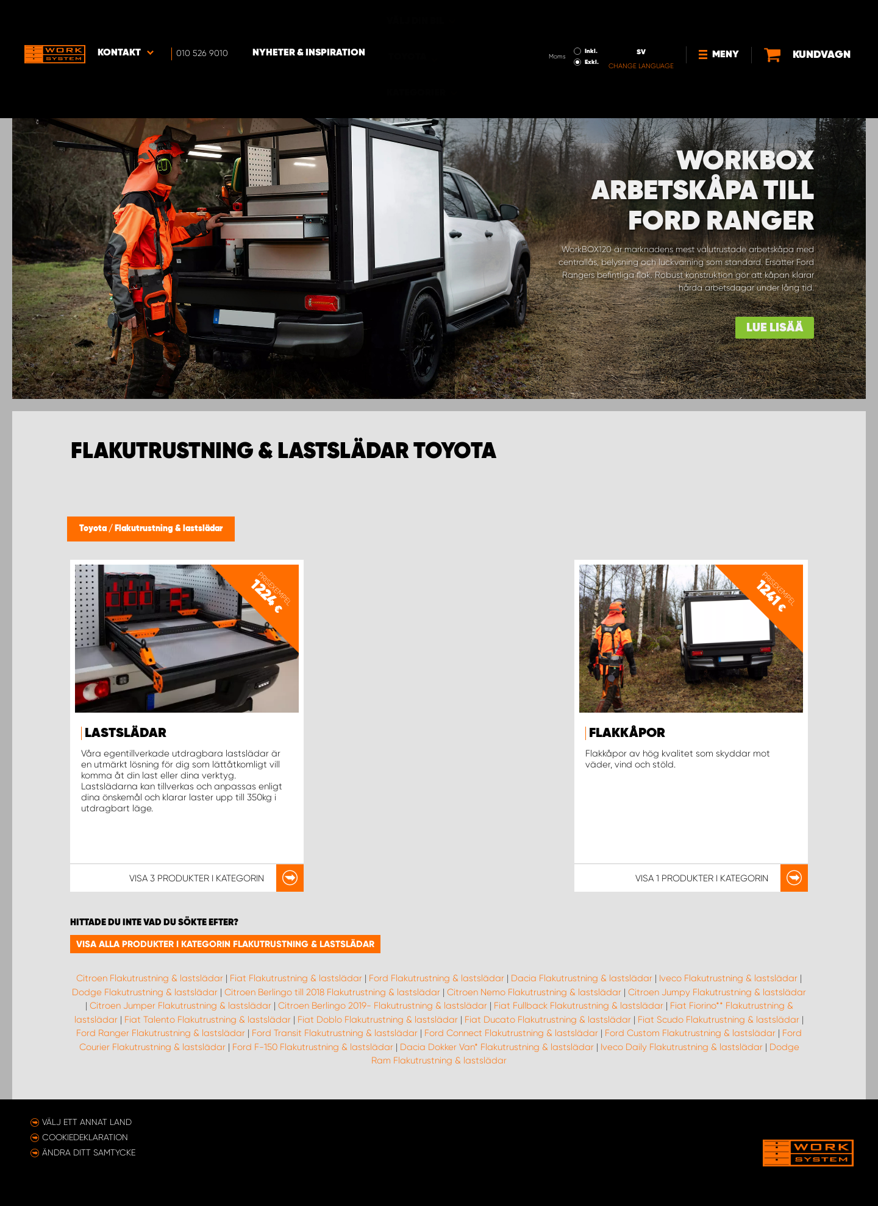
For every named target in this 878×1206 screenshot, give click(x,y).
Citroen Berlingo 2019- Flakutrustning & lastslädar (382, 1005)
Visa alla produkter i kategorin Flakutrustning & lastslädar (225, 944)
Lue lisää (774, 328)
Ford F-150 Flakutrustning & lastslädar (312, 1047)
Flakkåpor (627, 733)
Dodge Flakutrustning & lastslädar (145, 992)
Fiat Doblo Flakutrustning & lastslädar (378, 1019)
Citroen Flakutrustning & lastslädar (149, 978)
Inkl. (550, 17)
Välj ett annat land (87, 1122)
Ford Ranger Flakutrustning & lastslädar (160, 1033)
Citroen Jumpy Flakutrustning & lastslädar (717, 992)
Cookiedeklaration (85, 1137)
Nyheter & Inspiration (308, 19)
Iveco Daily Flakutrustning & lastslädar (682, 1047)
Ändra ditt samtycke (88, 1152)
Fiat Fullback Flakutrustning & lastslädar (578, 1005)
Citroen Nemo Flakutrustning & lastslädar (534, 992)
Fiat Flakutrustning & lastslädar (296, 978)
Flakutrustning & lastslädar (169, 528)
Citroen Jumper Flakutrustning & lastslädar (180, 1005)
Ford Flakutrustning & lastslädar (436, 978)
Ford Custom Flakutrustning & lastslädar (690, 1033)
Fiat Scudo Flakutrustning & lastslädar (718, 1019)
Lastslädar (125, 733)
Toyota (94, 528)
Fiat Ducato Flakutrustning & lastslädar (548, 1019)
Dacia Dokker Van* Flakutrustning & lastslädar (497, 1047)
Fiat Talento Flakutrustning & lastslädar (207, 1019)
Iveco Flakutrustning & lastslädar (728, 978)
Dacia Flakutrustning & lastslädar (581, 978)
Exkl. (551, 28)
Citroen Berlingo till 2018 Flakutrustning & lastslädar (332, 992)
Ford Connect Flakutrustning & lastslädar (511, 1033)
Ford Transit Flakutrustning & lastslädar (335, 1033)
